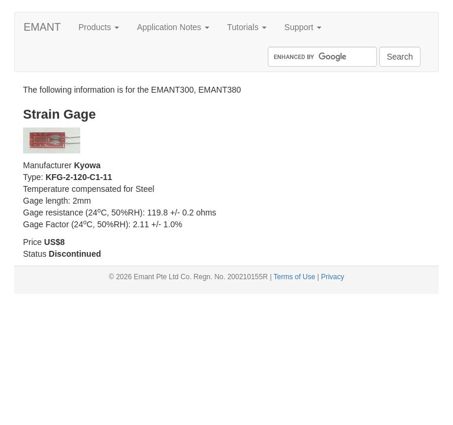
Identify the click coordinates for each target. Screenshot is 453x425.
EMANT (42, 27)
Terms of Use (295, 277)
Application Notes (173, 27)
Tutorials (247, 27)
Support (302, 27)
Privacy (332, 277)
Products (98, 27)
